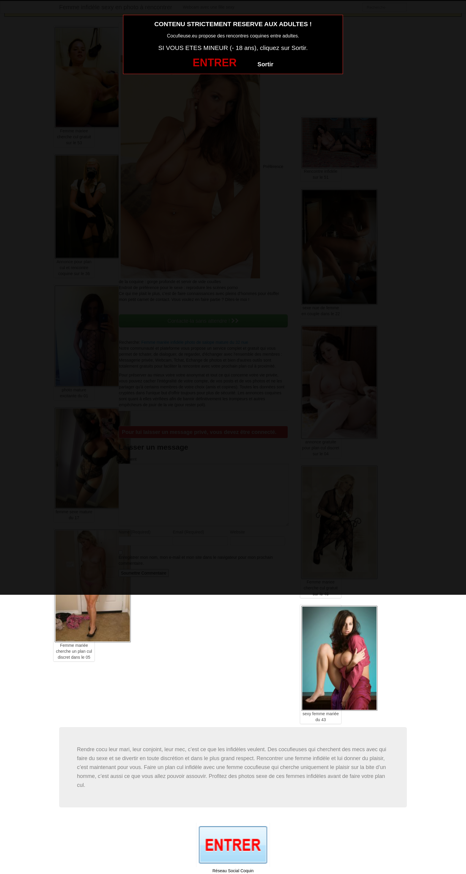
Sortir (265, 64)
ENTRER (215, 63)
